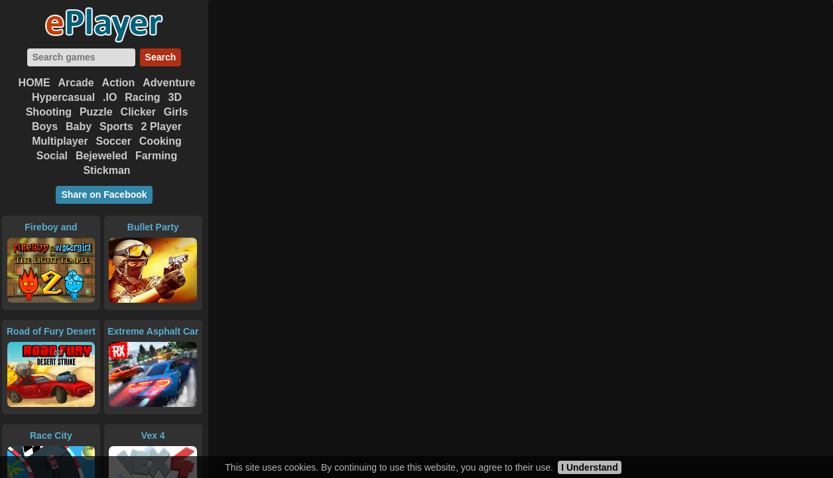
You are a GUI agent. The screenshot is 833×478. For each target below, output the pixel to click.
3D (175, 97)
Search (160, 57)
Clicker (138, 112)
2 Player (161, 126)
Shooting (49, 112)
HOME (34, 82)
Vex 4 (153, 435)
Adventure (169, 82)
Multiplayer (60, 141)
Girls (176, 112)
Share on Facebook (104, 194)
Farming (156, 155)
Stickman (106, 170)
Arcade (76, 82)
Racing (142, 97)
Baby (79, 126)
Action (118, 82)
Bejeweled (101, 155)
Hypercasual (63, 97)
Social (52, 155)
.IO (110, 97)
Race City (51, 435)
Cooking (160, 141)
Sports (116, 126)
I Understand (589, 467)
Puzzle (96, 112)
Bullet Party (153, 227)
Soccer (113, 141)
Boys (45, 126)
